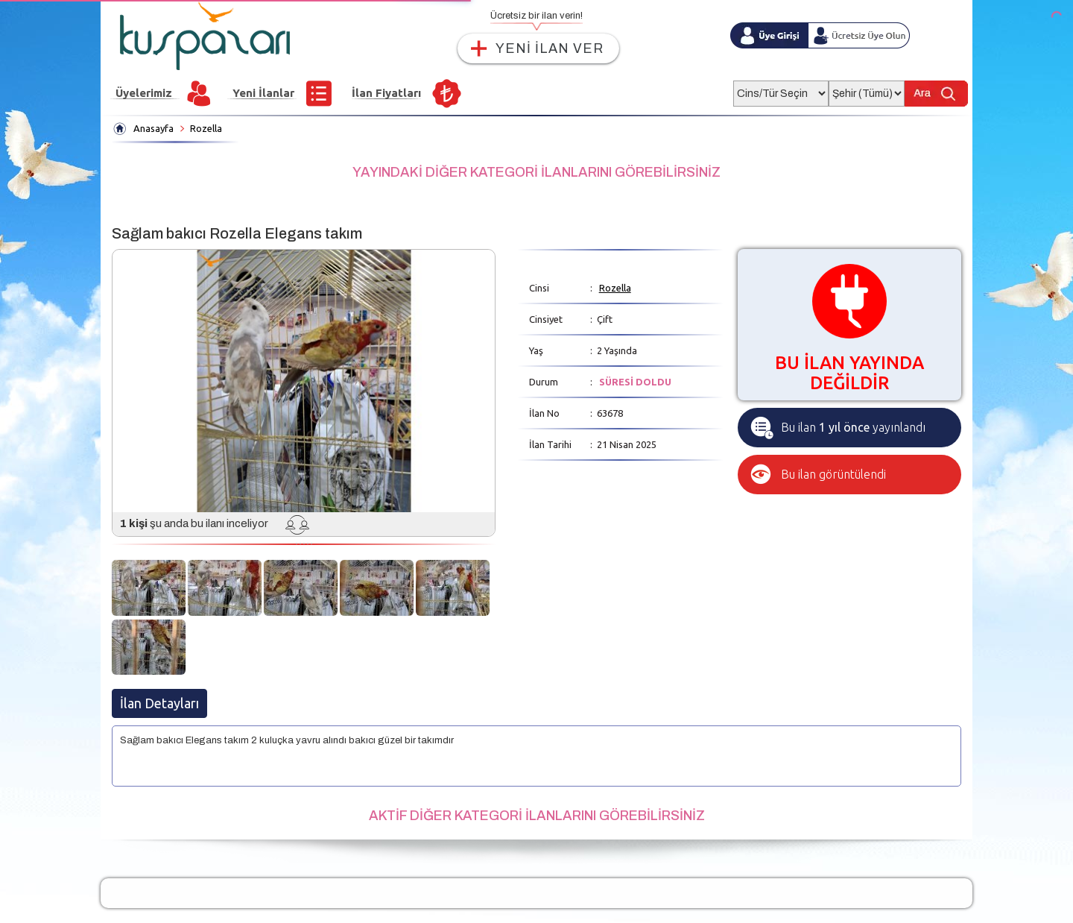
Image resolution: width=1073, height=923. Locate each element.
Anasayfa (153, 128)
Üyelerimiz (143, 92)
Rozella (206, 128)
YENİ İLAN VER (550, 48)
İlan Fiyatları (386, 92)
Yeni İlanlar (263, 92)
